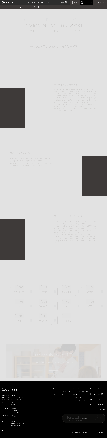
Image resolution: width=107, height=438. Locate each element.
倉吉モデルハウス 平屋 (78, 397)
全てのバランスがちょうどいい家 (62, 391)
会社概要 (100, 394)
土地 (91, 389)
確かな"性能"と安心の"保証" (60, 394)
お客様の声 (93, 399)
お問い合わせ (101, 409)
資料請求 (100, 404)
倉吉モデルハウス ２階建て (79, 400)
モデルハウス (75, 389)
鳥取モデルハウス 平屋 (78, 394)
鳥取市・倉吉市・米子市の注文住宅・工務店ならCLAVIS (84, 432)
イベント (100, 389)
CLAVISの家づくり (58, 389)
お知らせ (100, 399)
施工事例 (92, 394)
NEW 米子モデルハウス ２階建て (80, 391)
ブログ (92, 404)
